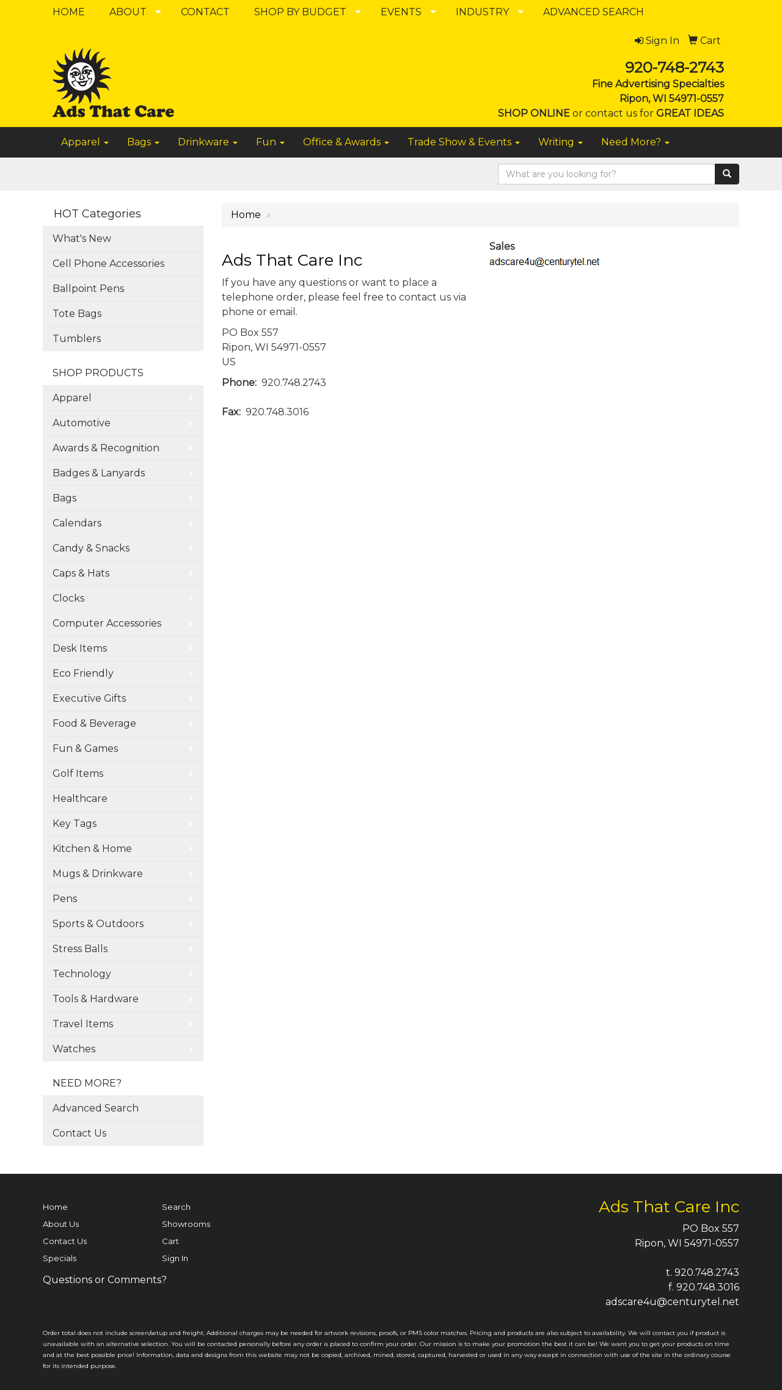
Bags (143, 142)
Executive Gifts (89, 698)
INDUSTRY (482, 12)
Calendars (77, 523)
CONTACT (205, 12)
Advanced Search (96, 1108)
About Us (61, 1224)
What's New (82, 238)
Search (176, 1207)
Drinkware (208, 142)
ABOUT (128, 12)
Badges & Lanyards (99, 473)
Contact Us (79, 1133)
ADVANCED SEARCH (593, 12)
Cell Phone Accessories (108, 263)
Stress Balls (80, 949)
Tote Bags (77, 313)
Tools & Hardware (96, 999)
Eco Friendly (83, 673)
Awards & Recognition (106, 448)
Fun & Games (85, 748)
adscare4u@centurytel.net (672, 1302)
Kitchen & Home (92, 848)
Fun (270, 142)
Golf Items (78, 773)
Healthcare (80, 798)
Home (246, 214)
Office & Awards (346, 142)
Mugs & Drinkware (98, 873)
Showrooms (186, 1224)
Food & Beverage (94, 723)
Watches (74, 1049)
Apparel (85, 142)
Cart (170, 1241)
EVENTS (401, 12)
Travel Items (83, 1024)
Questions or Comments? (105, 1280)
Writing (560, 142)
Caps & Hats (81, 573)
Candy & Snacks (91, 548)
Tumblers (77, 338)
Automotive (82, 423)
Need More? (635, 142)
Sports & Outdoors (98, 924)
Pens (65, 898)
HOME (69, 12)
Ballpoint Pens (88, 288)
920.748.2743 (706, 1272)
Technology (82, 974)
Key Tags (75, 823)
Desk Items (80, 648)
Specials (59, 1258)
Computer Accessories (107, 623)
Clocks (68, 598)
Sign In (175, 1258)
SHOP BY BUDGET (300, 12)
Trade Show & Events (463, 142)
